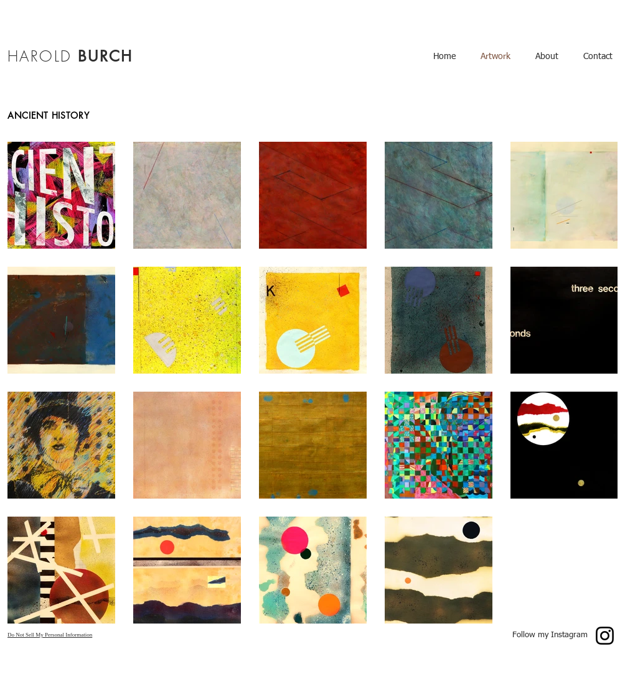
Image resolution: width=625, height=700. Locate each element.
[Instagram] (605, 636)
